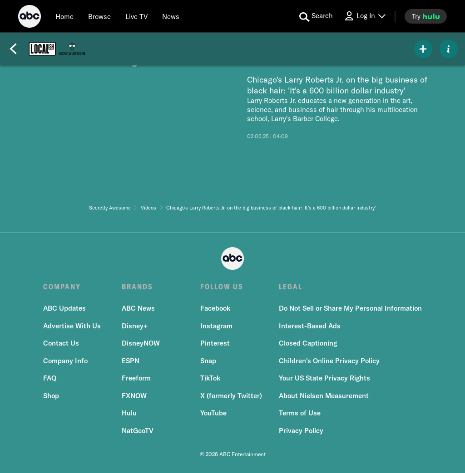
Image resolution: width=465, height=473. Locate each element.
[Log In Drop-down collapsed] (365, 16)
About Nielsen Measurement (324, 395)
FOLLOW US (221, 287)
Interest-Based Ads (310, 326)
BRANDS (137, 287)
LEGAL (290, 287)
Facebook (215, 308)
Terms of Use (300, 413)
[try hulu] (426, 16)
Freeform (136, 378)
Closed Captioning (308, 343)
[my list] (423, 49)
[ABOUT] (449, 49)
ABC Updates (64, 308)
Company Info (65, 360)
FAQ (49, 378)
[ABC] (29, 17)
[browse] (99, 16)
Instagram (216, 326)
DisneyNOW (141, 343)
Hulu (129, 413)
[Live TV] (136, 16)
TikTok (210, 378)
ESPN (130, 360)
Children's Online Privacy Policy (329, 360)
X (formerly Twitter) (231, 395)
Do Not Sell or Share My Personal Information (350, 308)
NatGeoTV (137, 430)
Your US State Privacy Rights (324, 378)
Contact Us (61, 343)
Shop (51, 395)
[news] (170, 16)
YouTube (213, 413)
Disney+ (135, 326)
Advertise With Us (72, 326)
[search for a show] (316, 16)
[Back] (13, 49)
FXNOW (134, 395)
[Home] (64, 16)
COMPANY (62, 287)
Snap (208, 360)
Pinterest (215, 343)
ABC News (138, 308)
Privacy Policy (301, 430)
